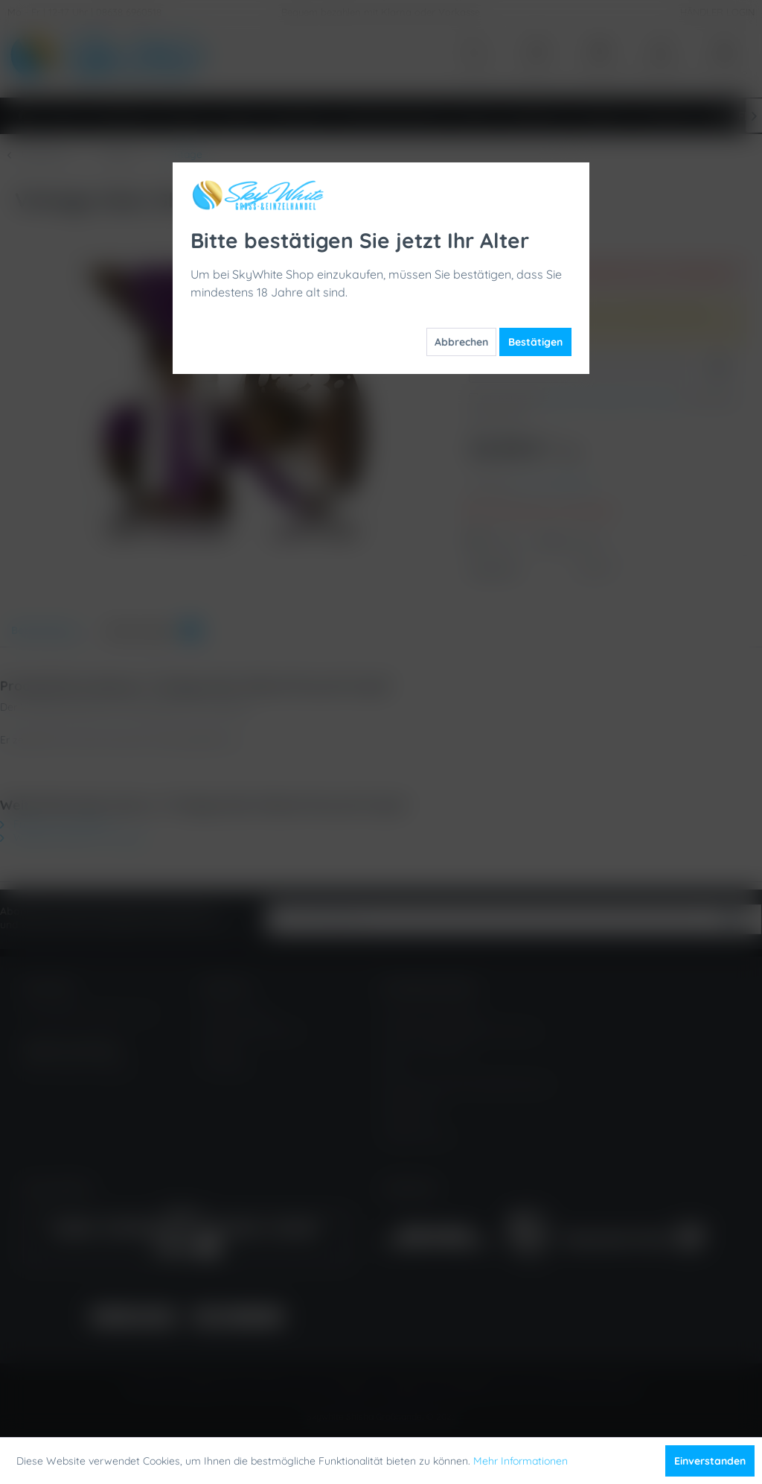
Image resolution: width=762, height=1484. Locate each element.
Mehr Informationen (520, 1461)
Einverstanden (710, 1461)
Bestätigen (535, 342)
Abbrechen (461, 342)
